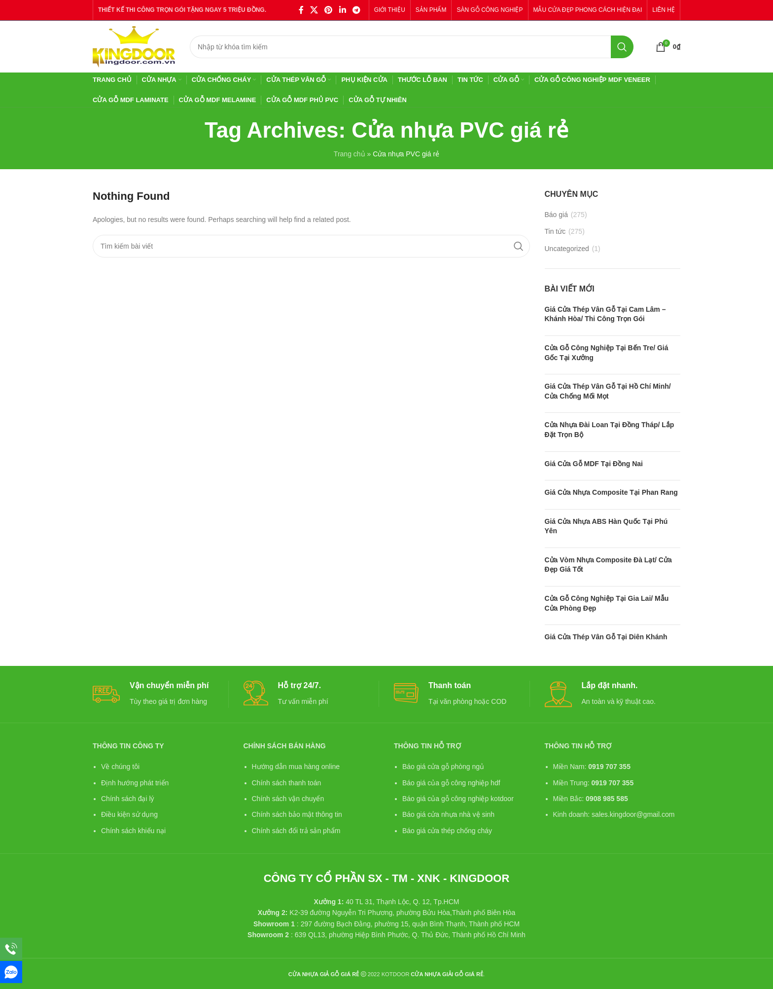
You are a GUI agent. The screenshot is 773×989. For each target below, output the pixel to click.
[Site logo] (134, 46)
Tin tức (555, 231)
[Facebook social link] (301, 10)
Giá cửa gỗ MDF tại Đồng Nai (594, 464)
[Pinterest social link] (328, 10)
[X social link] (314, 10)
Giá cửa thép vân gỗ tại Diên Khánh (606, 637)
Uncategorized (567, 249)
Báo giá (556, 215)
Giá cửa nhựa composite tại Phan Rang (611, 492)
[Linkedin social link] (342, 10)
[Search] (411, 47)
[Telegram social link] (356, 10)
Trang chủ (349, 154)
